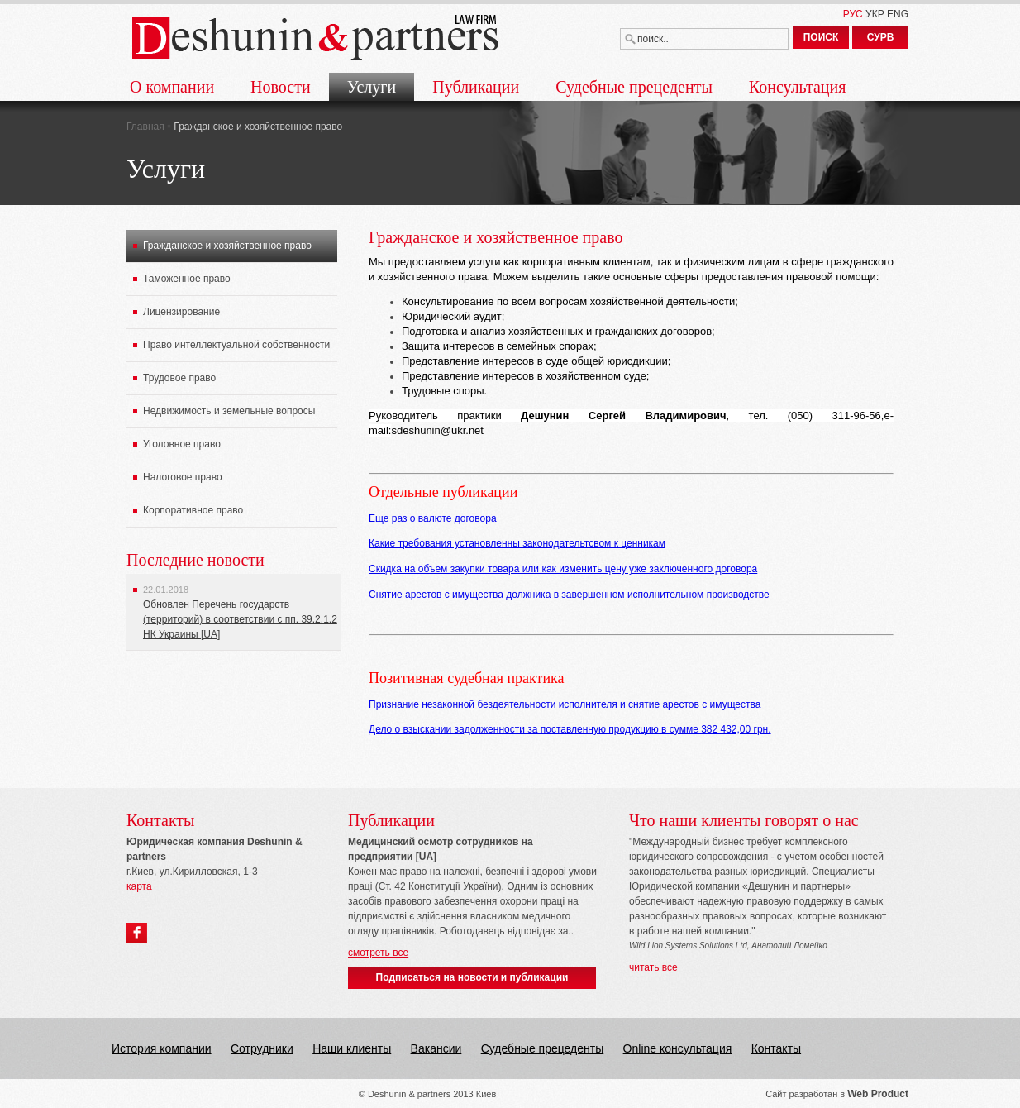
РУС (853, 14)
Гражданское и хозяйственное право (227, 245)
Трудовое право (179, 378)
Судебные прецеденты (634, 87)
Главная (145, 126)
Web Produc (876, 1094)
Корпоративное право (193, 510)
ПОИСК (821, 37)
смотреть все (378, 952)
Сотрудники (262, 1048)
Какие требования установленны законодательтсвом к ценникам (517, 543)
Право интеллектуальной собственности (236, 345)
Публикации (475, 87)
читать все (653, 967)
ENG (897, 14)
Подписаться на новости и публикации (472, 977)
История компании (162, 1048)
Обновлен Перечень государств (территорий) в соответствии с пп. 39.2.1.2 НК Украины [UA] (240, 619)
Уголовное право (182, 444)
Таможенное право (187, 278)
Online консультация (677, 1048)
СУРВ (880, 37)
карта (139, 886)
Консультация (797, 87)
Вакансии (436, 1048)
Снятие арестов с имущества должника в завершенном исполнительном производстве (569, 594)
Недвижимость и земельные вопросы (229, 411)
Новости (280, 87)
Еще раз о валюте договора (433, 518)
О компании (172, 87)
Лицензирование (181, 312)
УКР (874, 14)
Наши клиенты (351, 1048)
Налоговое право (182, 477)
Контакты (776, 1048)
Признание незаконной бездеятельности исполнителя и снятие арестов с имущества (564, 704)
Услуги (372, 87)
